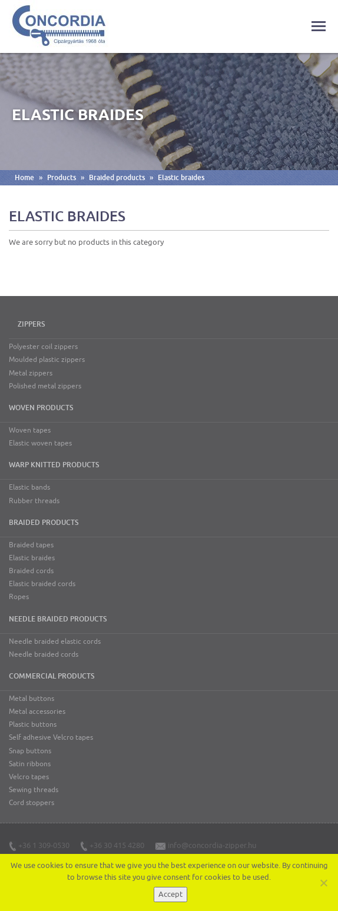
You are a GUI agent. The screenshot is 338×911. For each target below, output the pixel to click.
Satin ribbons (30, 764)
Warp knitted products (54, 465)
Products (61, 177)
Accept (170, 894)
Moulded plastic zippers (47, 359)
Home (24, 177)
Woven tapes (30, 430)
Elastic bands (29, 487)
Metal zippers (30, 373)
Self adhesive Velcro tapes (51, 737)
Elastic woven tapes (40, 443)
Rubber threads (34, 501)
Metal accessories (37, 711)
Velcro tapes (29, 777)
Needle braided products (58, 619)
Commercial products (51, 676)
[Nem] (323, 883)
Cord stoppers (31, 802)
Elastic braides (181, 177)
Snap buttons (30, 751)
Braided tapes (31, 545)
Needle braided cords (43, 654)
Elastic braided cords (42, 584)
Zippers (31, 324)
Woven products (41, 408)
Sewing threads (33, 789)
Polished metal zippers (45, 386)
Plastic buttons (33, 724)
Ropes (19, 596)
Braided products (117, 177)
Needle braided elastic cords (55, 641)
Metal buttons (31, 698)
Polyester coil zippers (43, 346)
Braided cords (31, 571)
